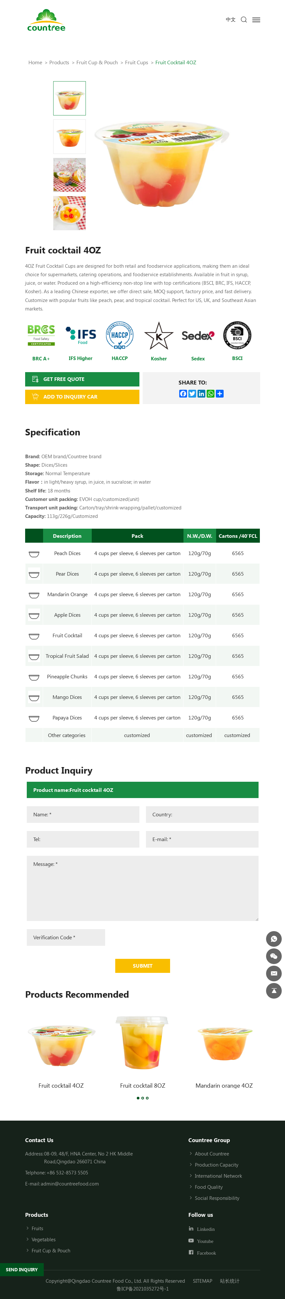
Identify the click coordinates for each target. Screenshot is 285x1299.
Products (59, 62)
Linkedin (206, 1229)
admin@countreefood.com (70, 1183)
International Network (218, 1175)
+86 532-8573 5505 (67, 1172)
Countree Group (209, 1139)
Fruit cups (136, 62)
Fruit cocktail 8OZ (142, 1085)
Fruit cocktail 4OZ (61, 1085)
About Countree (212, 1153)
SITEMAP (202, 1280)
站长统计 (230, 1280)
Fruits (37, 1228)
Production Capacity (216, 1164)
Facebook (206, 1252)
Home (35, 62)
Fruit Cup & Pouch (97, 62)
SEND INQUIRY (22, 1269)
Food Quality (209, 1187)
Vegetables (43, 1239)
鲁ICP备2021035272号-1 (143, 1288)
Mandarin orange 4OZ (224, 1085)
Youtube (205, 1240)
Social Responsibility (217, 1198)
